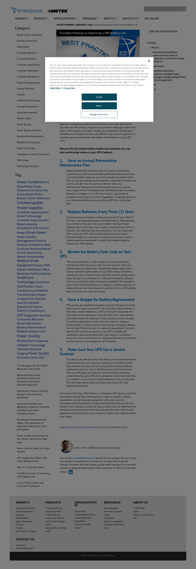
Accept (99, 97)
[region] (99, 89)
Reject (99, 105)
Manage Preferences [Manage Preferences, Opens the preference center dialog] (99, 114)
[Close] (149, 61)
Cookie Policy (55, 88)
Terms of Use (69, 88)
